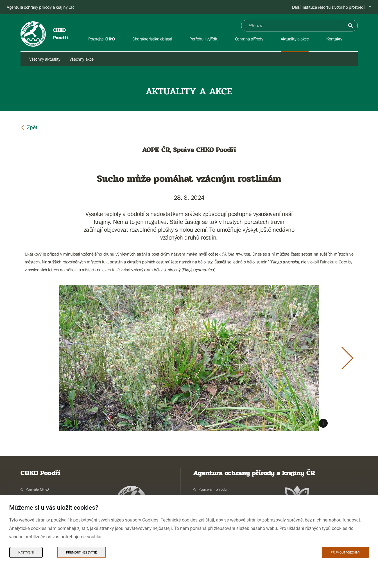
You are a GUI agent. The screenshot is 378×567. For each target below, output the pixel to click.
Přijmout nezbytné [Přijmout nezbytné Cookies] (81, 552)
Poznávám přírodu (212, 489)
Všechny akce (81, 59)
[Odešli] (350, 25)
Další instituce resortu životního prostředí (328, 7)
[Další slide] (347, 358)
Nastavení (26, 552)
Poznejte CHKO (37, 489)
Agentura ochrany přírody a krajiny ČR (40, 7)
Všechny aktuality (44, 59)
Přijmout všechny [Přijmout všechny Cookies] (345, 552)
